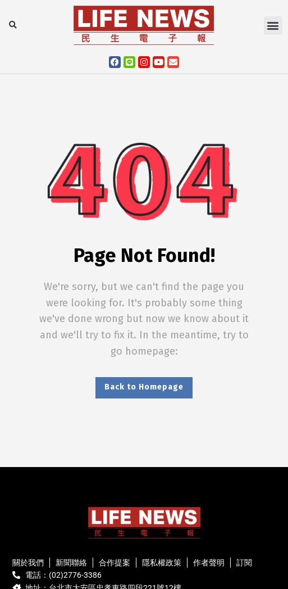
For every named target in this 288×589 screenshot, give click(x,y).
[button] (13, 26)
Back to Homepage (144, 387)
